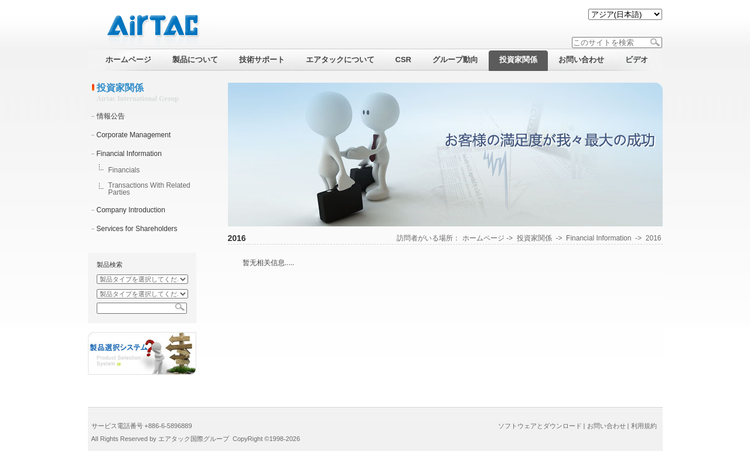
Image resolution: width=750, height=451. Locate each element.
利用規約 (644, 425)
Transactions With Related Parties (149, 188)
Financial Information (129, 154)
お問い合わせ (606, 425)
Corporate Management (134, 135)
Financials (124, 170)
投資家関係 (534, 238)
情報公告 (111, 116)
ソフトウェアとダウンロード (540, 425)
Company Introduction (131, 210)
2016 (654, 238)
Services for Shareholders (137, 229)
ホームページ (483, 238)
